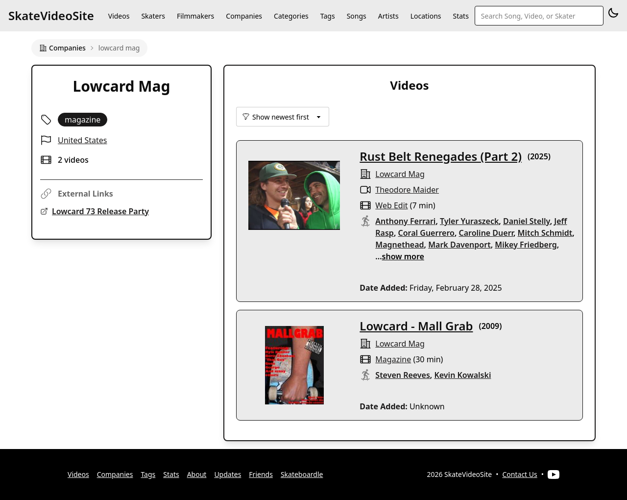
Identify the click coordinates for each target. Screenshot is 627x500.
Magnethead (399, 244)
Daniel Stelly (526, 221)
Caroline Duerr (486, 232)
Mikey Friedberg (525, 244)
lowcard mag (400, 174)
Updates (227, 474)
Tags (327, 16)
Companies (244, 16)
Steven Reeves (402, 375)
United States (82, 140)
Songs (356, 16)
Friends (261, 474)
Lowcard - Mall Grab (416, 326)
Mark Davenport (459, 244)
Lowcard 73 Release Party (100, 211)
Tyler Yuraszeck (469, 221)
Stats (461, 16)
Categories (291, 16)
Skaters (153, 16)
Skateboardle (302, 474)
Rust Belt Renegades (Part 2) (441, 156)
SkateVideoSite (51, 15)
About (197, 474)
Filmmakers (195, 16)
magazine (393, 359)
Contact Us (520, 474)
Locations (425, 16)
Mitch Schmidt (545, 232)
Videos (119, 16)
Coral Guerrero (426, 232)
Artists (388, 16)
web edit (391, 205)
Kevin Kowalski (462, 375)
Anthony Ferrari (405, 221)
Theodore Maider (407, 189)
